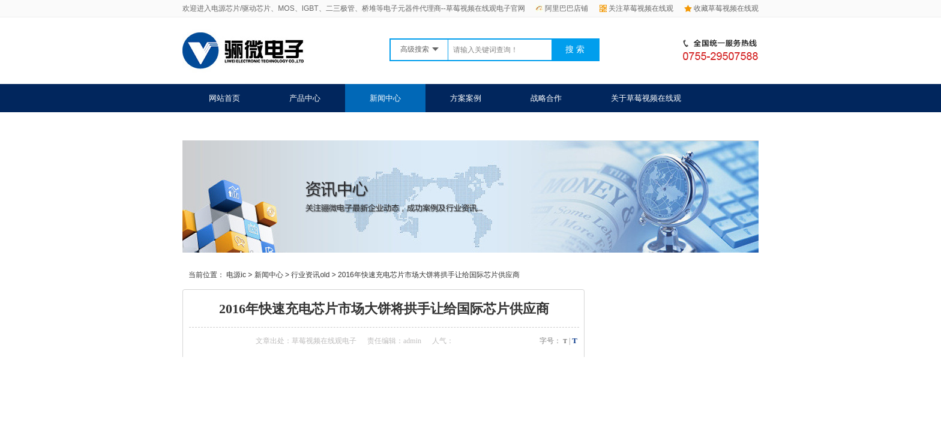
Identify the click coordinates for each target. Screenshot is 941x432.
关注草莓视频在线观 (636, 8)
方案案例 (465, 98)
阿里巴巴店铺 (561, 8)
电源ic (236, 275)
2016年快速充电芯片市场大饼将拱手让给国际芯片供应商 (429, 275)
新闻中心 (385, 98)
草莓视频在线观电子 (324, 341)
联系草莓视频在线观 (244, 126)
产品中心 (304, 98)
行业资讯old (310, 275)
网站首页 (224, 98)
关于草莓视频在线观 (646, 98)
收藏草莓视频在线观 (721, 8)
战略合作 (546, 98)
